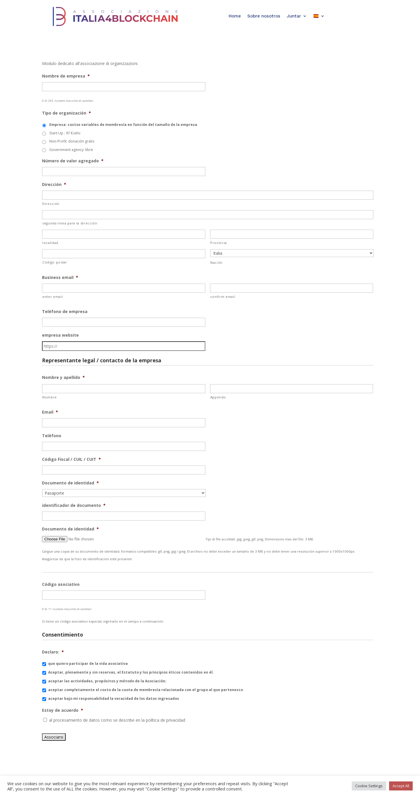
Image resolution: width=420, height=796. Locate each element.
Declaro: (53, 652)
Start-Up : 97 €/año (64, 133)
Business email (60, 277)
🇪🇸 (316, 16)
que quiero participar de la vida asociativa (88, 663)
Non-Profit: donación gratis (71, 141)
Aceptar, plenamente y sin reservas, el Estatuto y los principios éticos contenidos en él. (131, 672)
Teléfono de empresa (65, 311)
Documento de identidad (70, 483)
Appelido (218, 397)
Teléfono (51, 435)
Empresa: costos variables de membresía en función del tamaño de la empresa (123, 124)
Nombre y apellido (63, 377)
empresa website (60, 335)
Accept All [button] (401, 785)
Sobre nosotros (263, 16)
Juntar (294, 16)
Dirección (54, 184)
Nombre (49, 397)
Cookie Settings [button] (369, 785)
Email (50, 412)
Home (235, 16)
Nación (216, 262)
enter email (52, 296)
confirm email (222, 296)
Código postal (54, 262)
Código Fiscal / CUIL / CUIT (71, 459)
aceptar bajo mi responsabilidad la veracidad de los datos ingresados (113, 698)
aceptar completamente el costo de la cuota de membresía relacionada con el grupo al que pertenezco (145, 689)
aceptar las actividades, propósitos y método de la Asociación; (107, 681)
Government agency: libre (71, 149)
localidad (50, 242)
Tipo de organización (66, 113)
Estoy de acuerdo (62, 710)
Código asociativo (61, 584)
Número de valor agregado (73, 161)
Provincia (218, 242)
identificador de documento (74, 505)
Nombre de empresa (66, 76)
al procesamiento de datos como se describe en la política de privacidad (117, 720)
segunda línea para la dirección (69, 223)
